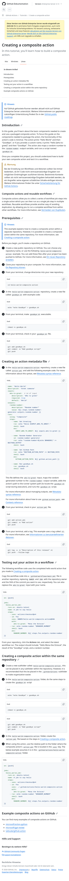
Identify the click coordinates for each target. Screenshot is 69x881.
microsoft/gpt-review (15, 827)
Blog (26, 872)
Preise (60, 869)
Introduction (12, 125)
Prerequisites (12, 218)
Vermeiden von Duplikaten (53, 210)
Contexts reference (14, 502)
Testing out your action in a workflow (29, 562)
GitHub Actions (11, 15)
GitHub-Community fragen (13, 851)
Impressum (23, 869)
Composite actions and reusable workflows (28, 193)
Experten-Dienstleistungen (12, 872)
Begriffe (35, 869)
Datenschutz (44, 869)
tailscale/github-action (16, 831)
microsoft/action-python (16, 824)
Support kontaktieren (11, 855)
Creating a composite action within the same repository (33, 657)
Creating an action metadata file (26, 361)
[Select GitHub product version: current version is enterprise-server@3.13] (48, 4)
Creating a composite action (16, 237)
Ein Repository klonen (15, 267)
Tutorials (23, 15)
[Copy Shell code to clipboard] (63, 279)
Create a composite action (39, 15)
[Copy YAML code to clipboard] (63, 380)
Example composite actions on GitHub (30, 813)
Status (53, 869)
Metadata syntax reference (49, 373)
